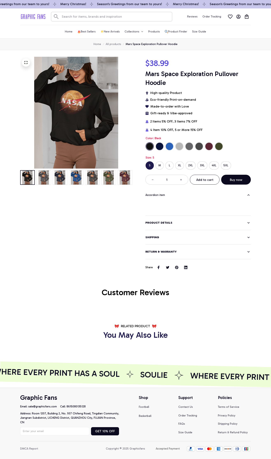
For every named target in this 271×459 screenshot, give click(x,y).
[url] (44, 406)
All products (113, 44)
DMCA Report (29, 448)
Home (97, 44)
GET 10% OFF (105, 431)
